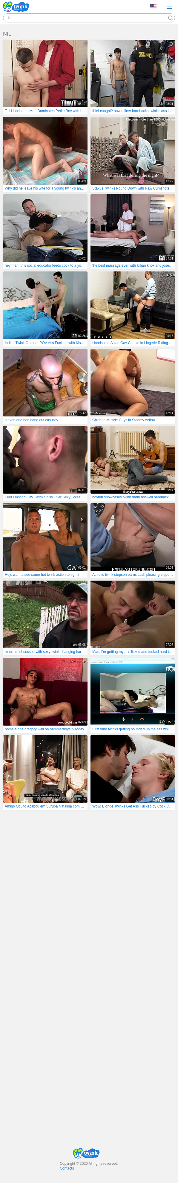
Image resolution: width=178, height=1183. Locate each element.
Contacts (67, 1168)
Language (153, 6)
